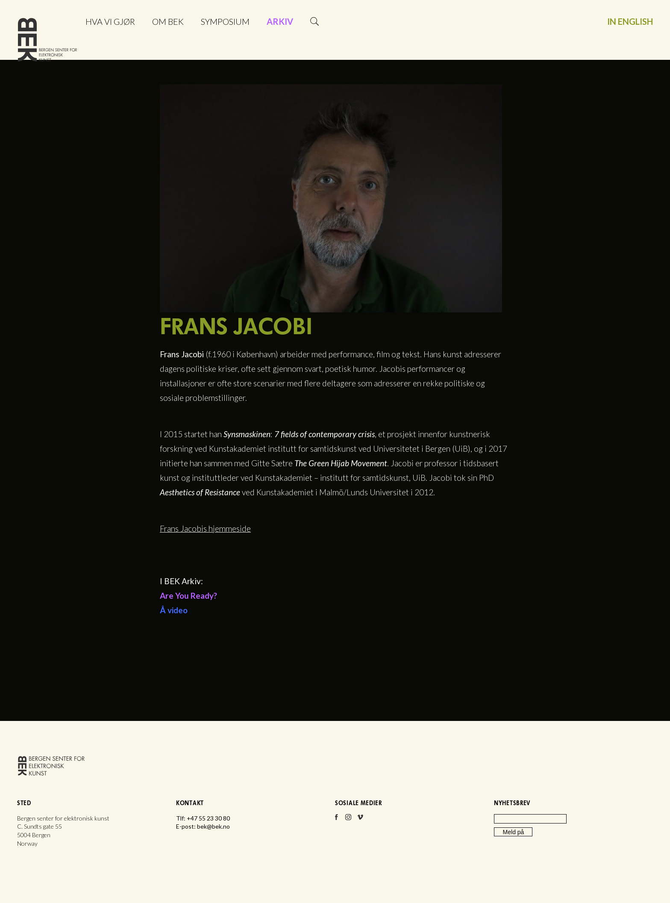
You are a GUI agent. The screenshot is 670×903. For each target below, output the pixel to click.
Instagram (348, 819)
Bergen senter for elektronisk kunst (47, 41)
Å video (174, 610)
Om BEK (168, 21)
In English (630, 21)
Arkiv (280, 21)
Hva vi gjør (110, 21)
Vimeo (360, 819)
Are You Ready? (188, 595)
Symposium (225, 21)
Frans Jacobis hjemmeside (205, 528)
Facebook (336, 819)
